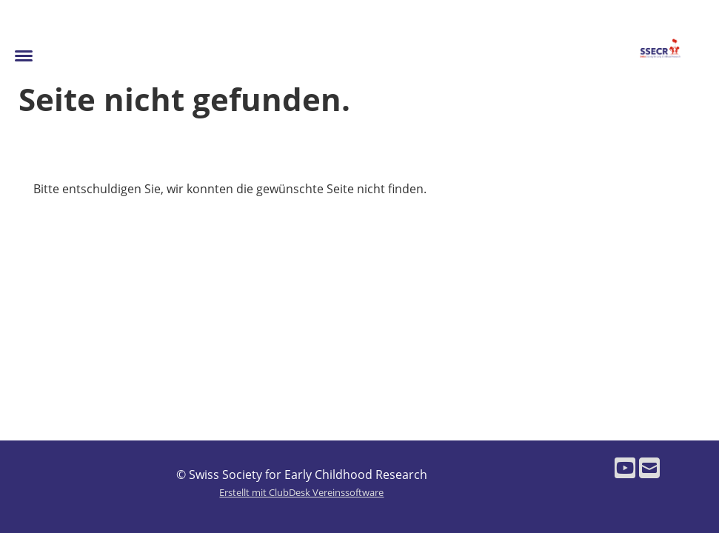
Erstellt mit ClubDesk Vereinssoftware (301, 492)
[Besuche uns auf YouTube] (625, 467)
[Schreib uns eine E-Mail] (649, 467)
